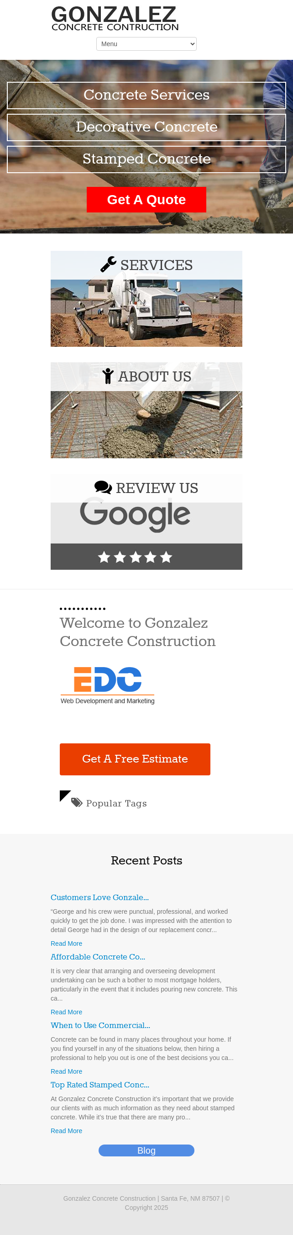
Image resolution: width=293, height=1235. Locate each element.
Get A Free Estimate (135, 759)
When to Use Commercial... (100, 1026)
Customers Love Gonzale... (100, 898)
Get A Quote (146, 199)
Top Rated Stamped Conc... (100, 1085)
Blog (146, 1150)
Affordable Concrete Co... (98, 957)
